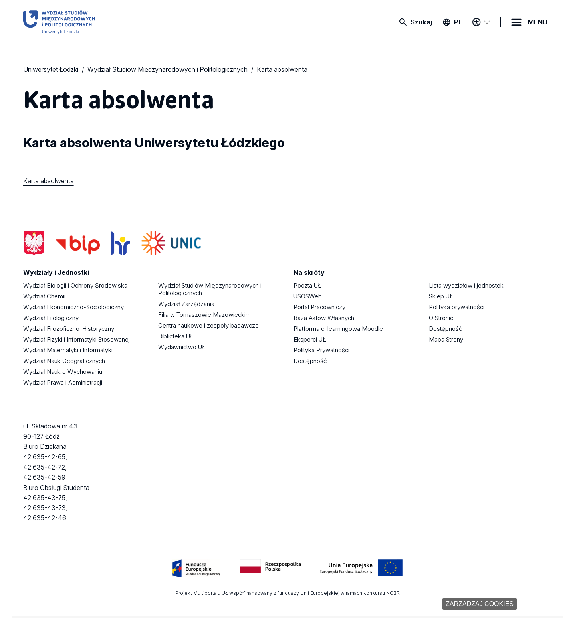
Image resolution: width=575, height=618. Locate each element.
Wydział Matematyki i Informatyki (68, 350)
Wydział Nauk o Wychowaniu (62, 371)
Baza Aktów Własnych (323, 318)
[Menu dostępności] (481, 22)
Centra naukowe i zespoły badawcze (208, 325)
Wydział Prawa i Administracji (62, 382)
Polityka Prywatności (321, 350)
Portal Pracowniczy (319, 307)
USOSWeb (307, 296)
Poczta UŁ (307, 285)
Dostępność (310, 361)
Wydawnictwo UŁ (182, 347)
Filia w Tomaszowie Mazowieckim (204, 314)
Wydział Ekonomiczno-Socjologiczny (73, 307)
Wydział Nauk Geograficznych (64, 361)
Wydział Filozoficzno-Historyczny (68, 328)
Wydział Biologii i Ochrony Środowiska (75, 285)
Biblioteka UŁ (176, 336)
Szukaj (421, 22)
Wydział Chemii (44, 296)
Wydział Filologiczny (51, 318)
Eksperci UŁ (309, 339)
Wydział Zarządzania (186, 304)
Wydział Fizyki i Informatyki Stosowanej (76, 339)
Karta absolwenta (48, 181)
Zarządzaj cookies (480, 603)
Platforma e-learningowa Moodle (338, 328)
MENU (537, 22)
